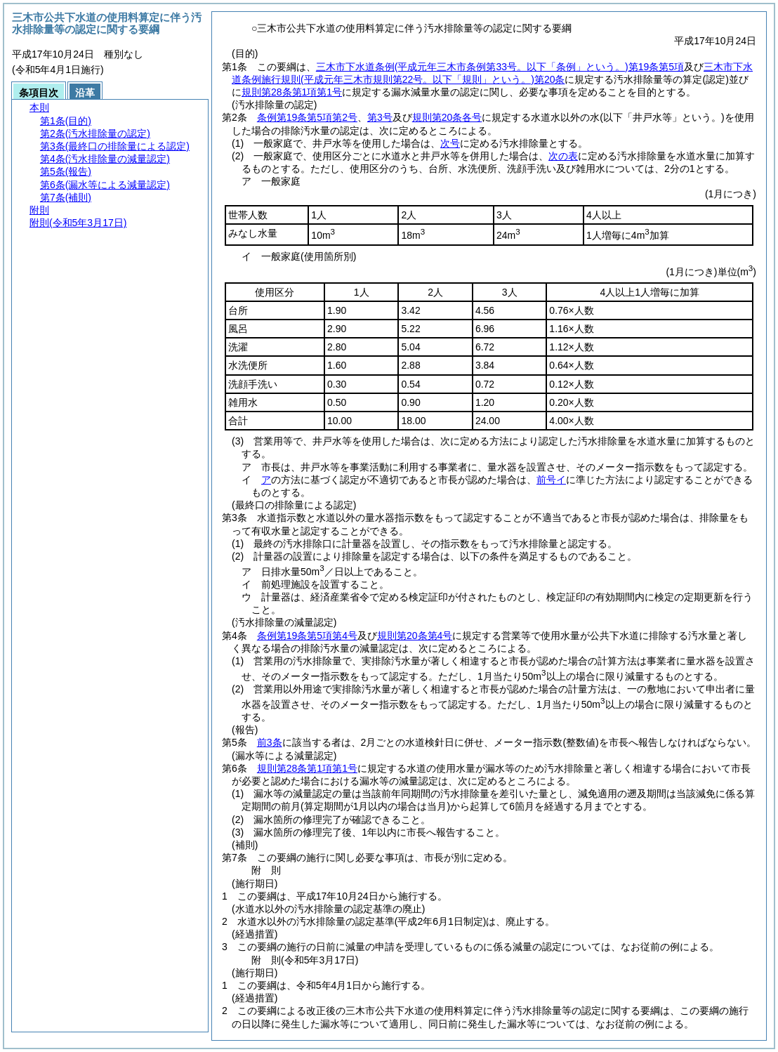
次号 (450, 143)
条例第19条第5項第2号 (307, 117)
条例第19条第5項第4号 (307, 635)
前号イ (551, 479)
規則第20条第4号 (414, 635)
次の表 (563, 156)
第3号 (380, 117)
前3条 (269, 742)
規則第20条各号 (447, 117)
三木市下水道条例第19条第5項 (500, 66)
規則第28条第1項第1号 (292, 92)
